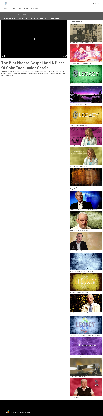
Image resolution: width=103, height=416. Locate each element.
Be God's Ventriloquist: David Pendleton (16, 18)
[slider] (4, 56)
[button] (34, 39)
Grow (19, 9)
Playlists (10, 14)
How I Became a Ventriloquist (39, 18)
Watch (6, 9)
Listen (13, 9)
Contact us (34, 9)
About (26, 9)
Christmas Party (55, 18)
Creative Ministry (21, 14)
